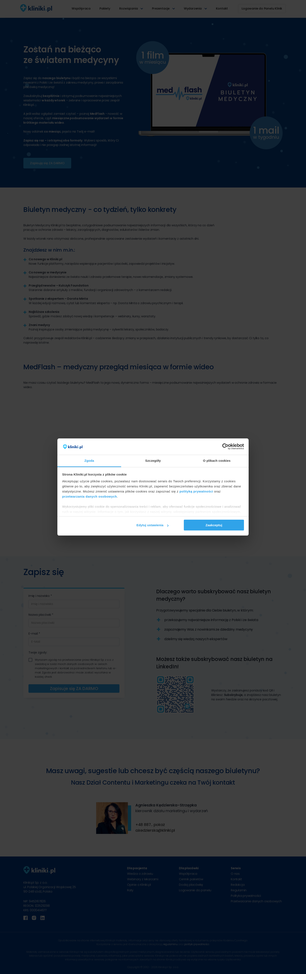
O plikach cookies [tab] (216, 460)
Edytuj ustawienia (152, 525)
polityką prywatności (196, 491)
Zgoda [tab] (89, 460)
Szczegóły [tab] (153, 460)
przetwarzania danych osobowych (89, 496)
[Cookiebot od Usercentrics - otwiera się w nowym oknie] (225, 447)
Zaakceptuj (213, 525)
